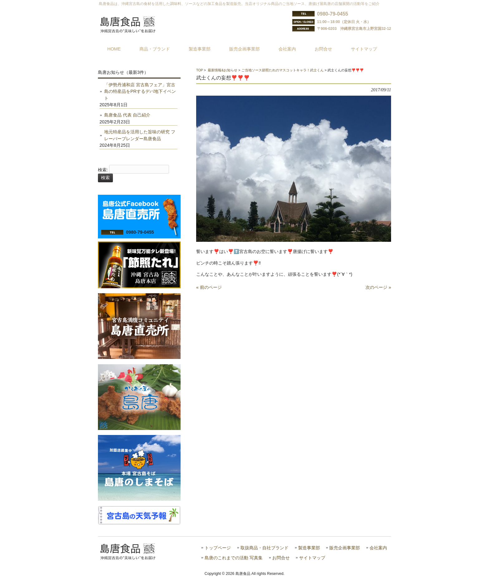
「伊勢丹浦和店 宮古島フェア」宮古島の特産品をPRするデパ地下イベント (140, 91)
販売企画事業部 (344, 548)
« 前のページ (209, 287)
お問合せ (281, 558)
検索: (103, 169)
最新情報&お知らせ (222, 70)
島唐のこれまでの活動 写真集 (234, 558)
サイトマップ (312, 558)
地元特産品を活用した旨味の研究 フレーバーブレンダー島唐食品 (139, 135)
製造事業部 (309, 548)
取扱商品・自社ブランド (264, 548)
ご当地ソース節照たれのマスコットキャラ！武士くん (282, 70)
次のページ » (378, 287)
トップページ (218, 548)
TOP (199, 70)
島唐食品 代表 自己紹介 (127, 114)
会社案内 (378, 548)
